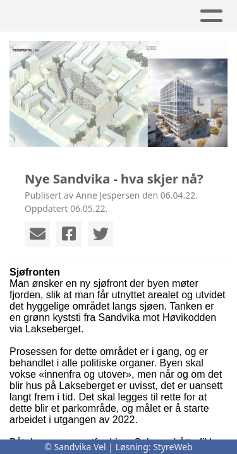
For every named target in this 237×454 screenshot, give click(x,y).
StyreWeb (173, 447)
